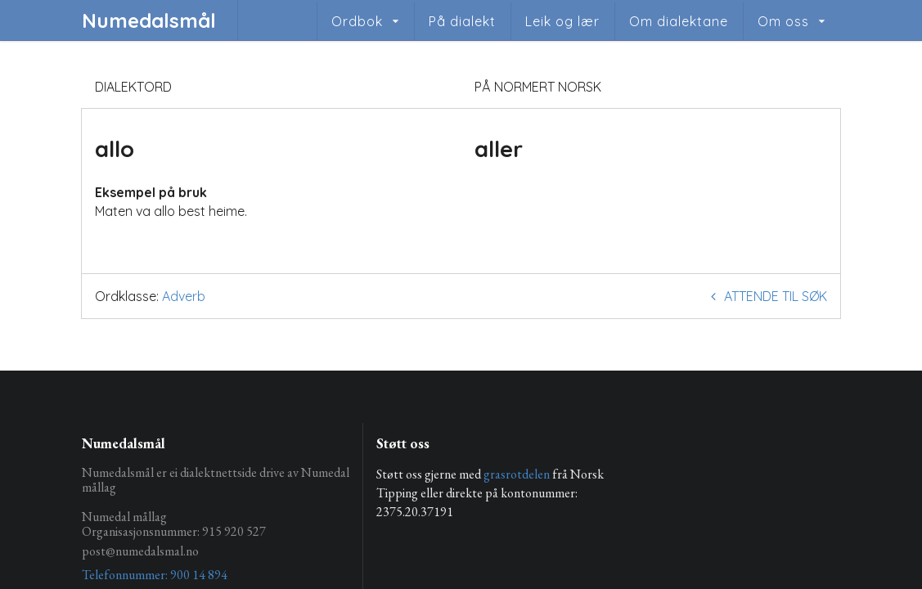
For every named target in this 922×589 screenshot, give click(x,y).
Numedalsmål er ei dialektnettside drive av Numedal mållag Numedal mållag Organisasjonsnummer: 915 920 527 (215, 502)
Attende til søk (766, 296)
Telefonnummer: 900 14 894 (154, 574)
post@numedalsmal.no (140, 551)
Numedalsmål (149, 20)
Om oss (783, 21)
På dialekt (462, 21)
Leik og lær (562, 21)
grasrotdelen (516, 474)
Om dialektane (678, 21)
